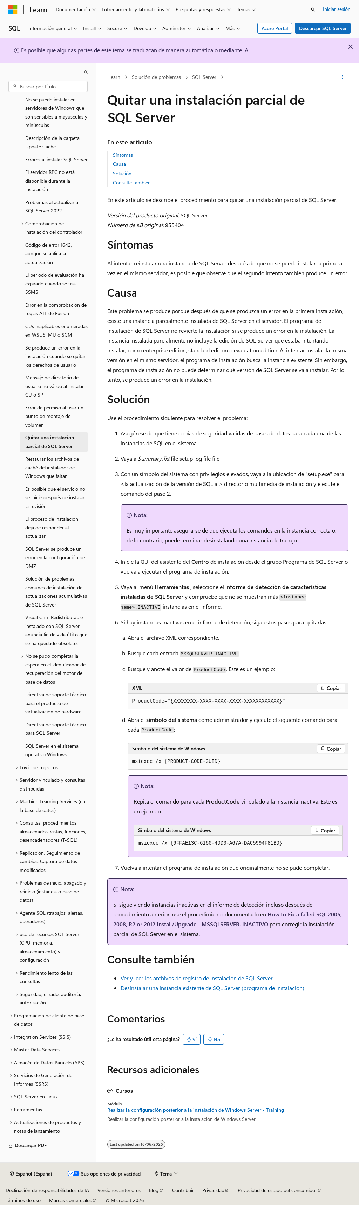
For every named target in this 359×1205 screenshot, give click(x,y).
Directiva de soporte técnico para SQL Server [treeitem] (55, 729)
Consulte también (132, 182)
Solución (122, 173)
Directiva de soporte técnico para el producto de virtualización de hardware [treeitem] (55, 703)
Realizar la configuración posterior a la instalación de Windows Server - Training (195, 1110)
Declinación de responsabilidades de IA (47, 1190)
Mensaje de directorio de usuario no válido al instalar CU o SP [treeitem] (54, 386)
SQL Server (204, 77)
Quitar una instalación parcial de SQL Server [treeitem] (49, 441)
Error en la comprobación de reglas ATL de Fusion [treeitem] (56, 309)
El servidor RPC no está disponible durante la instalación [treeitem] (50, 180)
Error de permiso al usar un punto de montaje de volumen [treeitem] (54, 416)
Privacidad (213, 1190)
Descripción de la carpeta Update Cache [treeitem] (52, 142)
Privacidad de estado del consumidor (277, 1190)
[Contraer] (86, 72)
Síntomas (123, 154)
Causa (119, 164)
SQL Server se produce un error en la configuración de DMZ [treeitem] (55, 557)
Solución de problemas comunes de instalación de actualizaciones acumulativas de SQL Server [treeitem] (56, 591)
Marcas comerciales (70, 1200)
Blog (153, 1190)
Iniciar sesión (337, 9)
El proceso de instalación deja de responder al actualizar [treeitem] (51, 527)
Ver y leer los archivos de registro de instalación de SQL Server (197, 978)
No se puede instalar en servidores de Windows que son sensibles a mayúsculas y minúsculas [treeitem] (56, 112)
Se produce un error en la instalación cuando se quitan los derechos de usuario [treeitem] (56, 356)
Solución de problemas (156, 77)
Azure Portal (275, 28)
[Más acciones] (342, 77)
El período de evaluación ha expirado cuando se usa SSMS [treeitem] (54, 283)
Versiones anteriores (119, 1190)
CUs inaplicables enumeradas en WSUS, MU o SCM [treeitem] (56, 330)
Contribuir (183, 1190)
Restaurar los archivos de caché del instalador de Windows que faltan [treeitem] (52, 467)
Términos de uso (23, 1200)
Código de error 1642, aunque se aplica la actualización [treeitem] (48, 253)
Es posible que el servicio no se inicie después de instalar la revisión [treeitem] (55, 497)
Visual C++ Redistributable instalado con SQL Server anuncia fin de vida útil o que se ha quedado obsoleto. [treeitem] (56, 630)
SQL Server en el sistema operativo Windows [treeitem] (52, 750)
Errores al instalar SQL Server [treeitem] (56, 159)
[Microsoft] (13, 9)
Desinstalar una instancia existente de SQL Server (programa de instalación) (212, 987)
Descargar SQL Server (323, 28)
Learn (114, 77)
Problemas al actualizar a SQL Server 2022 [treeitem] (51, 206)
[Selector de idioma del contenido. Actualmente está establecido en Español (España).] (31, 1173)
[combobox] (48, 86)
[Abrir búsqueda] (313, 9)
